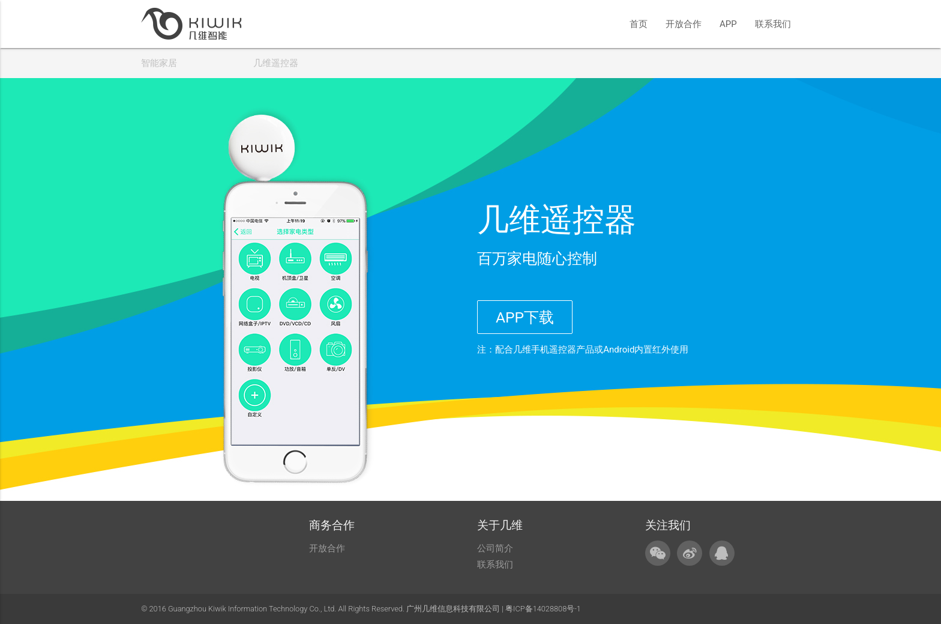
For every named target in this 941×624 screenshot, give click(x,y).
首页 (639, 24)
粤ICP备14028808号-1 (543, 608)
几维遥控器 (275, 63)
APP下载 (525, 317)
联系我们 (773, 24)
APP (728, 24)
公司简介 (495, 548)
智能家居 (159, 63)
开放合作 (684, 24)
